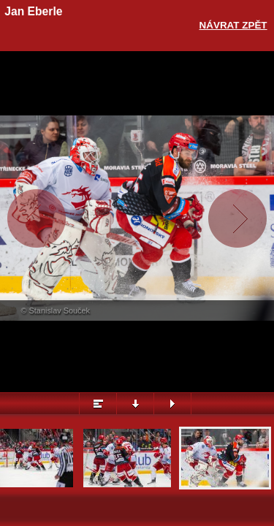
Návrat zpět (233, 25)
